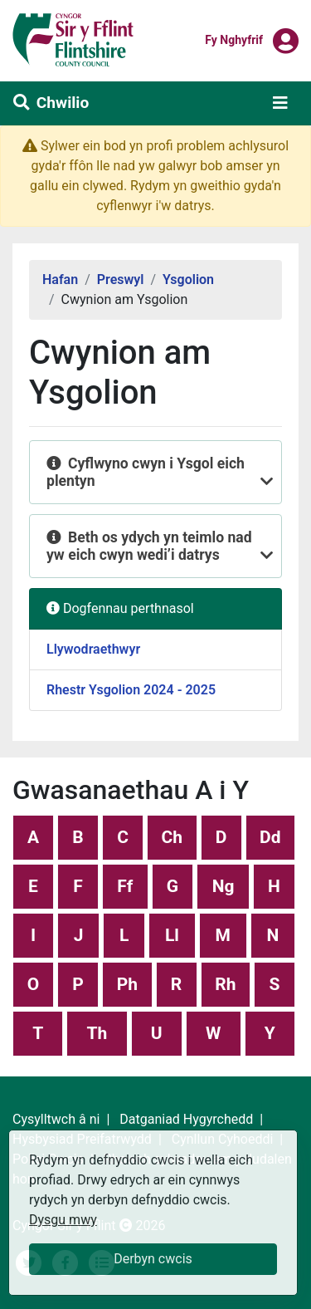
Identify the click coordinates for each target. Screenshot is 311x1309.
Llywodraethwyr (93, 649)
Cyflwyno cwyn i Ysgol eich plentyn (145, 472)
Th (97, 1033)
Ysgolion (188, 279)
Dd (270, 837)
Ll (172, 935)
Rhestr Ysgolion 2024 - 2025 (131, 690)
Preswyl (120, 279)
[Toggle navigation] (280, 103)
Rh (225, 984)
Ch (172, 837)
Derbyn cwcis (153, 1259)
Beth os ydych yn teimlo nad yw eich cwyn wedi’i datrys (149, 546)
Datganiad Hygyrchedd (186, 1119)
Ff (125, 886)
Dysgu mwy (63, 1220)
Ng (223, 886)
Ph (127, 984)
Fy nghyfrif (234, 39)
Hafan (60, 279)
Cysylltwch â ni (56, 1119)
